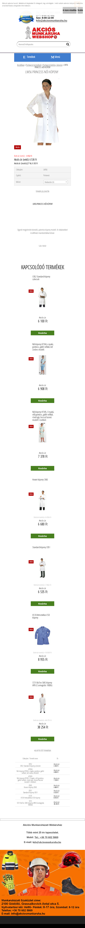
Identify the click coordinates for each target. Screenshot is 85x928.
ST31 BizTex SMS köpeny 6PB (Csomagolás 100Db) (42, 684)
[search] (67, 45)
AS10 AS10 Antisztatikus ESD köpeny (30, 797)
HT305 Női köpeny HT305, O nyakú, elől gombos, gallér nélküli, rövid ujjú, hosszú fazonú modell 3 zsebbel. (30, 779)
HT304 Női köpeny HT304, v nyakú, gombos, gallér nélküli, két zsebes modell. (30, 771)
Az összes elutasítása (69, 10)
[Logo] (43, 32)
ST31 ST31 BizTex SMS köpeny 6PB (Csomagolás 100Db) (30, 803)
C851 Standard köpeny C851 (30, 791)
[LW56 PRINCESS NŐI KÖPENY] (42, 79)
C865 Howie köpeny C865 (30, 786)
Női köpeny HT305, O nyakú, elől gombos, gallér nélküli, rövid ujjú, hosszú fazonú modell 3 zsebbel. (43, 413)
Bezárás (80, 10)
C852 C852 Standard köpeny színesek (30, 765)
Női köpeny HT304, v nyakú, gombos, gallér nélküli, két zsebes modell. (43, 346)
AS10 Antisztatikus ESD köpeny (41, 616)
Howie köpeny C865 (40, 479)
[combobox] (55, 182)
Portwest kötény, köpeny (52, 65)
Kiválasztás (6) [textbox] (49, 182)
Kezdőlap (20, 65)
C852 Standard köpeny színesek (41, 278)
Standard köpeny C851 (41, 547)
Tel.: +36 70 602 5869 (46, 837)
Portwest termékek (33, 65)
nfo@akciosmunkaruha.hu (47, 842)
